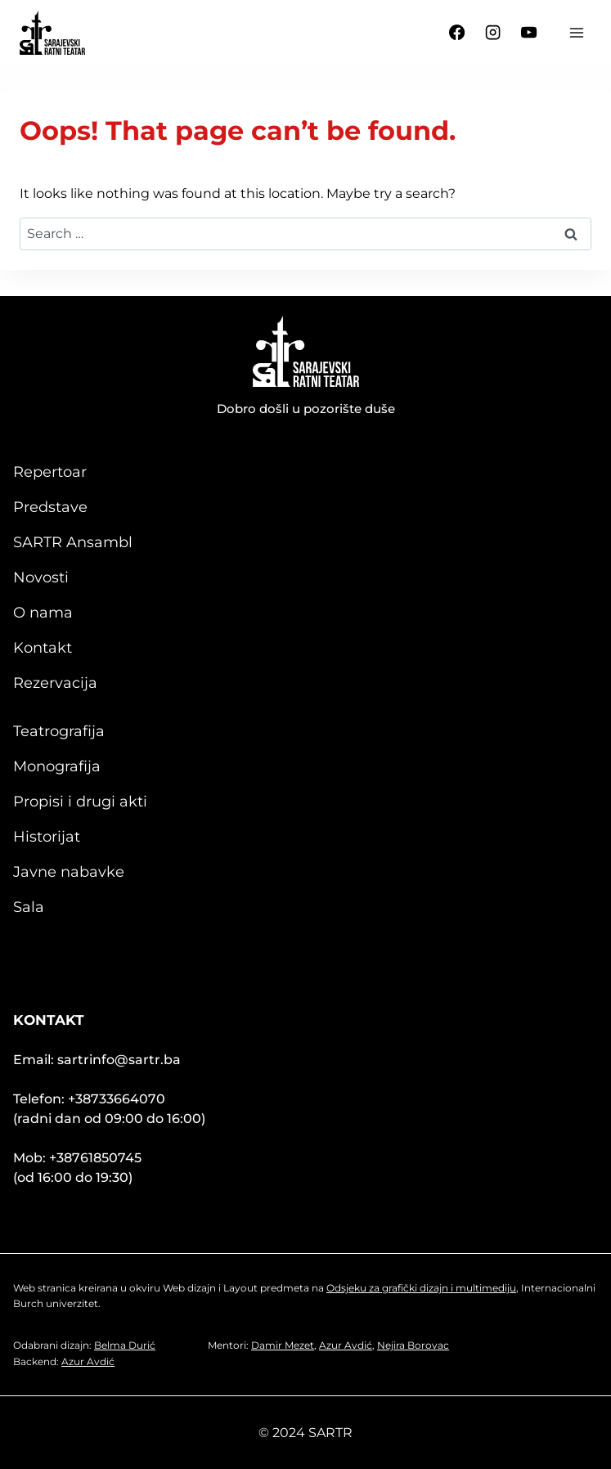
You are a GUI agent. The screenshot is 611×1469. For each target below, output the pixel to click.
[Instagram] (493, 32)
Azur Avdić (88, 1361)
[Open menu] (576, 32)
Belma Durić (124, 1345)
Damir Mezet (282, 1345)
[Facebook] (457, 32)
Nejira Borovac (413, 1345)
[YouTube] (529, 32)
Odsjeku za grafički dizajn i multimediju (421, 1288)
